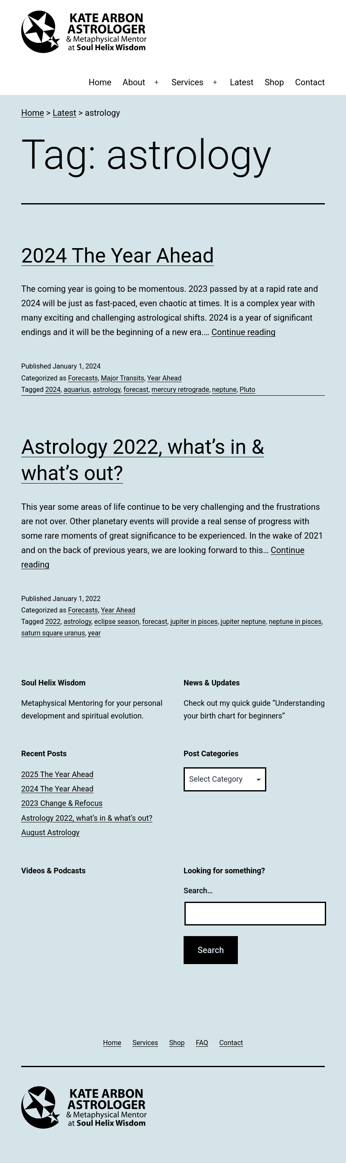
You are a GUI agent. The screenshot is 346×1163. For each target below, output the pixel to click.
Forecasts (83, 378)
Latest (242, 82)
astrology (106, 390)
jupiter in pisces (194, 622)
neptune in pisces (295, 622)
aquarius (77, 390)
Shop (274, 82)
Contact (310, 82)
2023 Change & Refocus (62, 803)
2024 (53, 390)
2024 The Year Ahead (117, 255)
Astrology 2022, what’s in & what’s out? (86, 818)
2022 (53, 622)
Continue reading (244, 332)
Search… (198, 890)
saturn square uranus (53, 633)
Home (100, 82)
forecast (135, 390)
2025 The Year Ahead (57, 774)
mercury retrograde (180, 390)
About (134, 82)
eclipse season (116, 622)
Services (188, 82)
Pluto (247, 390)
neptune (224, 390)
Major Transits (122, 378)
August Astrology (50, 832)
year (94, 633)
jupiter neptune (242, 622)
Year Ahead (164, 378)
